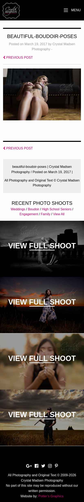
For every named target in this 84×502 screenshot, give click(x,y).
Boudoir (33, 209)
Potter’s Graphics (50, 496)
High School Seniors (56, 209)
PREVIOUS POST (18, 57)
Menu (76, 10)
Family (45, 214)
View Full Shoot (42, 246)
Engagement (29, 214)
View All (58, 214)
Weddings (18, 209)
